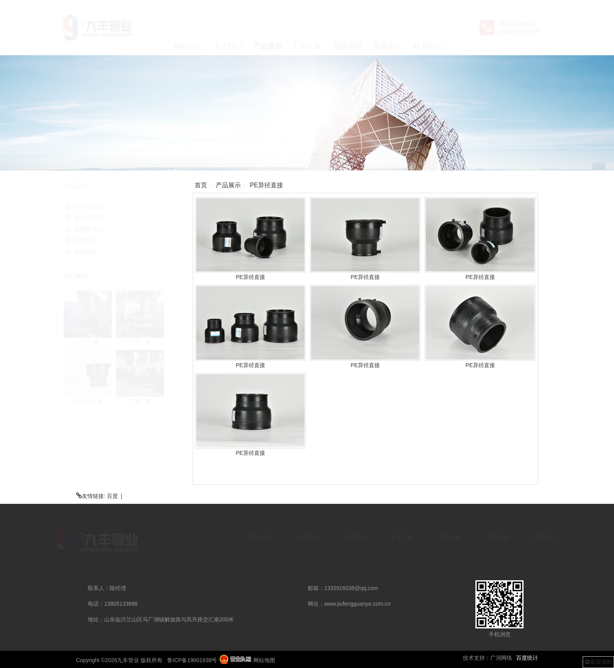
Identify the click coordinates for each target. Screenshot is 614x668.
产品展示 (268, 28)
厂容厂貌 (308, 28)
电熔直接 (99, 252)
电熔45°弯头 (103, 218)
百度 (112, 496)
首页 (201, 185)
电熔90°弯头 (103, 229)
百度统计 (527, 658)
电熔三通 (99, 240)
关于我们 (228, 28)
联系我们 (428, 28)
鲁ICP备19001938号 (192, 660)
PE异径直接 (103, 206)
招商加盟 (348, 28)
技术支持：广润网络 (487, 658)
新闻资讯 (388, 28)
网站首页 (188, 28)
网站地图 (264, 660)
